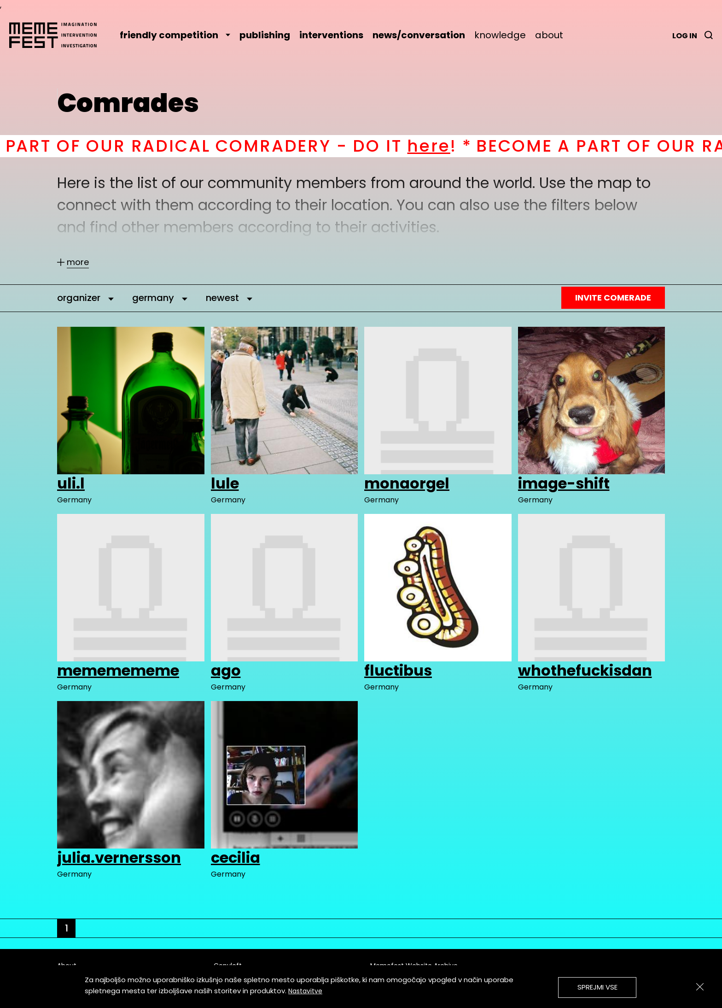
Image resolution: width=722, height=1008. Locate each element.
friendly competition (175, 35)
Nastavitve (305, 991)
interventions (331, 35)
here (437, 146)
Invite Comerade (613, 297)
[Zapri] (700, 987)
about (549, 35)
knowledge (500, 35)
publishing (264, 35)
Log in (684, 35)
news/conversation (419, 35)
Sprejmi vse (597, 987)
